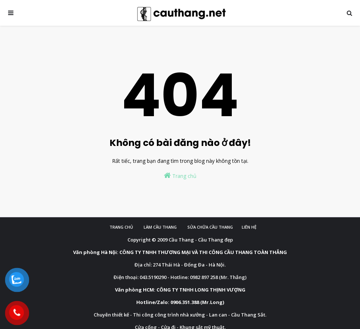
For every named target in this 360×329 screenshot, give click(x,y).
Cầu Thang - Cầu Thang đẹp (201, 239)
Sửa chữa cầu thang (210, 227)
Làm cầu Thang (160, 227)
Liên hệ (249, 227)
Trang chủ (180, 175)
